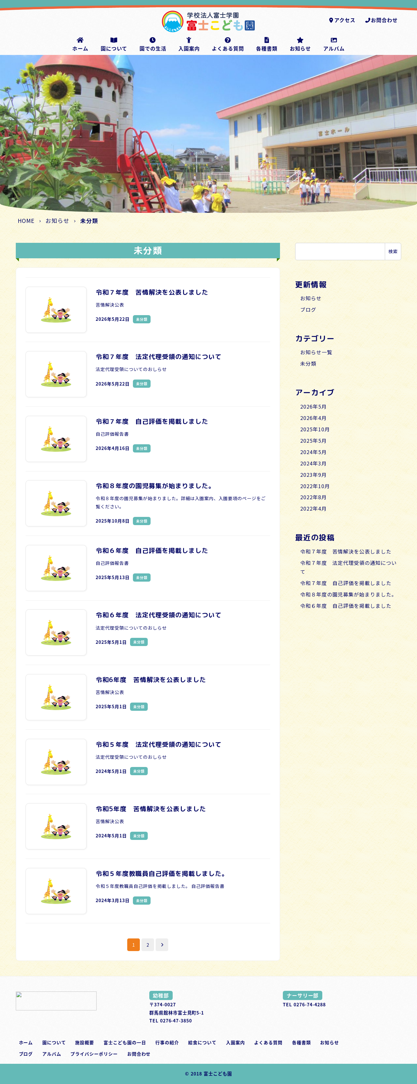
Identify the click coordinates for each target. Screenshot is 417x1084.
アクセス (341, 20)
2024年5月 (313, 452)
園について (54, 1042)
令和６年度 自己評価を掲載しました (345, 605)
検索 (393, 251)
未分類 (308, 363)
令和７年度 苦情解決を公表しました (345, 551)
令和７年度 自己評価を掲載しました (345, 583)
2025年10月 (315, 429)
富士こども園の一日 (125, 1042)
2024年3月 (313, 463)
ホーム (26, 1042)
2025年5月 (313, 440)
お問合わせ (381, 20)
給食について (202, 1042)
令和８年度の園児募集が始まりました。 (348, 594)
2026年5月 (313, 406)
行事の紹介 (167, 1042)
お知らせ (311, 298)
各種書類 (301, 1042)
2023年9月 (313, 474)
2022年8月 (313, 497)
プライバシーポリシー (94, 1054)
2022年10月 (315, 486)
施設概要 (84, 1042)
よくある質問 (268, 1042)
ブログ (308, 309)
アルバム (51, 1054)
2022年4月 (313, 508)
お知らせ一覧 (316, 352)
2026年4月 (313, 418)
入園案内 (235, 1042)
